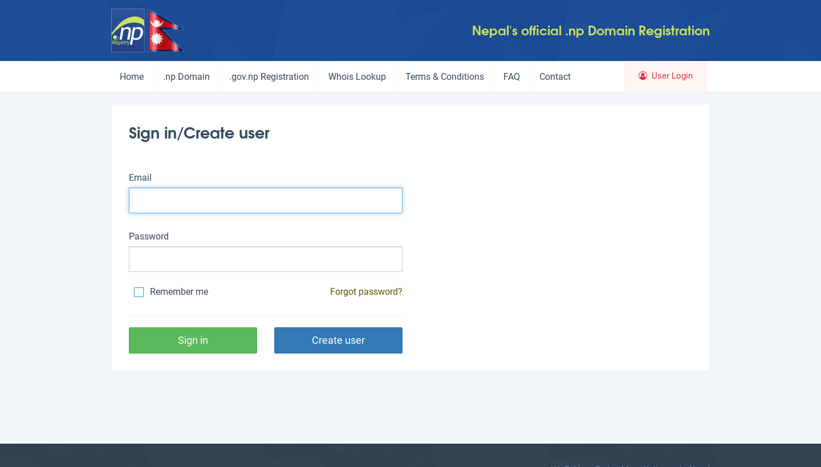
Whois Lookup (357, 76)
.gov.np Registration (269, 76)
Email (140, 177)
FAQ (511, 76)
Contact (555, 76)
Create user (338, 340)
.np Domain (186, 76)
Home (132, 76)
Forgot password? (366, 291)
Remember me (171, 291)
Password (149, 236)
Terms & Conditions (444, 76)
